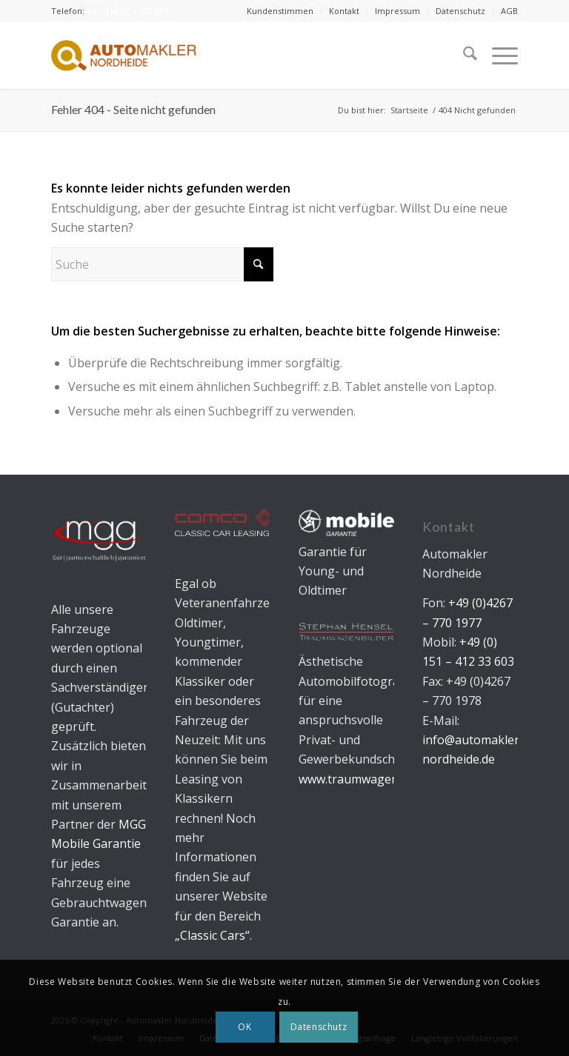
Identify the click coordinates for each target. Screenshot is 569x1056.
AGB (509, 10)
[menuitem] (280, 11)
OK (244, 1026)
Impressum (397, 10)
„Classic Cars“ (212, 935)
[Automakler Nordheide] (123, 55)
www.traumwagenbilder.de (372, 779)
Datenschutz (460, 10)
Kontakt (344, 10)
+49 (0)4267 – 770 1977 (129, 10)
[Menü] (497, 55)
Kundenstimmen (280, 10)
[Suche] (462, 55)
